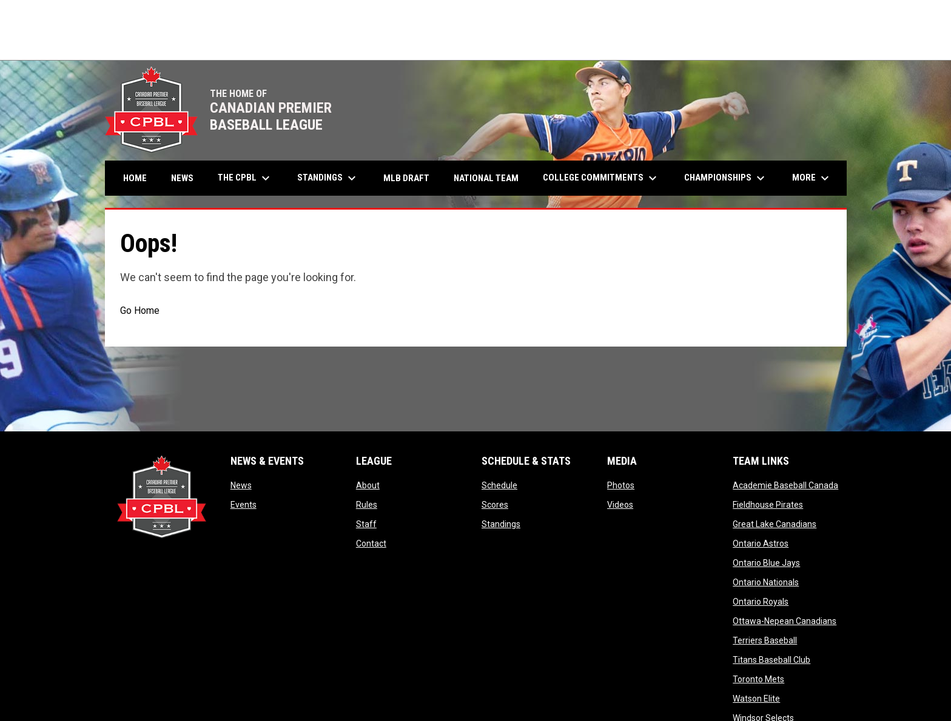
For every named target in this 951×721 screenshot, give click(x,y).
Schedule (499, 485)
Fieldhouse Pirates (768, 505)
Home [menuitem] (135, 178)
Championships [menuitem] (726, 178)
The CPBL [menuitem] (245, 178)
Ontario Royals (760, 601)
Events (243, 505)
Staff (366, 524)
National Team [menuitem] (486, 178)
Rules (366, 505)
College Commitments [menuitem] (601, 178)
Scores (495, 505)
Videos (620, 505)
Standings (501, 524)
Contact (371, 543)
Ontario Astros (760, 543)
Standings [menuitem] (328, 178)
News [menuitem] (182, 178)
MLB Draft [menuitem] (406, 178)
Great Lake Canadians (774, 524)
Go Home (140, 310)
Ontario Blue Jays (766, 563)
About (368, 485)
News (241, 485)
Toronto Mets (758, 679)
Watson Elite (756, 698)
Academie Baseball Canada (785, 485)
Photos (620, 485)
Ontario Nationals (766, 582)
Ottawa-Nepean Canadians (784, 621)
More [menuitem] (812, 178)
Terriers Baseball (765, 640)
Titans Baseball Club (771, 660)
